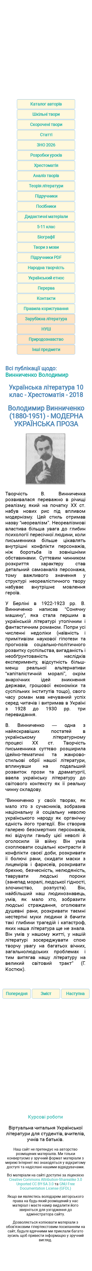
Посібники (46, 206)
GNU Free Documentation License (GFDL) (47, 1186)
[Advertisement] (46, 48)
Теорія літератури (46, 185)
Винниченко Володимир (36, 375)
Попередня (17, 993)
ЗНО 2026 (46, 144)
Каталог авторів (46, 104)
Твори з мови (46, 247)
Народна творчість (46, 267)
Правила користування (46, 308)
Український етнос (46, 277)
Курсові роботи (45, 1117)
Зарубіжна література (46, 318)
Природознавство (46, 339)
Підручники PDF (46, 257)
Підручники (46, 196)
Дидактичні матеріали (46, 216)
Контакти (46, 298)
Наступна (75, 993)
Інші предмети (46, 349)
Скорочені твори (46, 124)
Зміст (46, 993)
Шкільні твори (46, 114)
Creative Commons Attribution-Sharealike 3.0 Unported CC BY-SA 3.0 (45, 1181)
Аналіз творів (46, 175)
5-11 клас (46, 226)
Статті (46, 134)
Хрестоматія (46, 165)
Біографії (46, 237)
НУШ (46, 329)
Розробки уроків (46, 155)
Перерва (46, 288)
